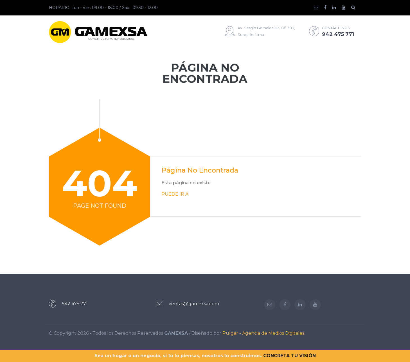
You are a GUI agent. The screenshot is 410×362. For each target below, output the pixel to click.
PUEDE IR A (174, 194)
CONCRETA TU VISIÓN (289, 355)
